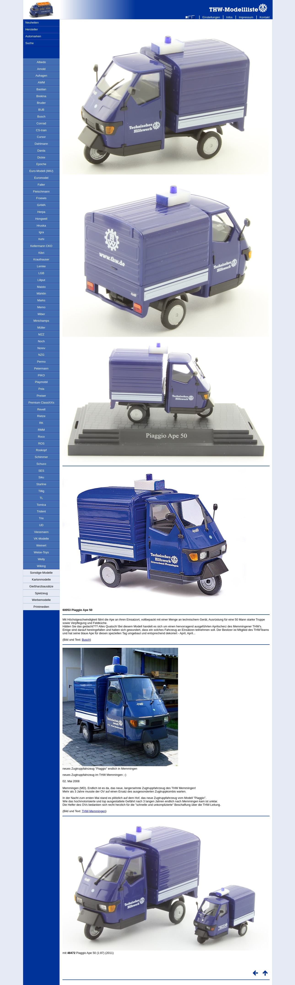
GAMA (41, 205)
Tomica (41, 504)
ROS (41, 443)
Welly (41, 559)
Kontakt (265, 17)
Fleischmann (41, 191)
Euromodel (41, 177)
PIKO (41, 375)
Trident (41, 511)
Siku (41, 477)
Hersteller (31, 29)
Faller (41, 184)
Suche (29, 43)
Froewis (41, 198)
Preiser (41, 395)
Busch (41, 116)
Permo (41, 361)
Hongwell (41, 218)
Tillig (41, 491)
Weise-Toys (41, 552)
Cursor (41, 137)
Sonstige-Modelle (41, 572)
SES (41, 470)
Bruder (41, 102)
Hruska (41, 225)
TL (41, 498)
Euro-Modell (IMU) (41, 171)
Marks (41, 300)
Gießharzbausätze (41, 586)
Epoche (41, 164)
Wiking (41, 566)
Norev (41, 348)
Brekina (41, 96)
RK (41, 423)
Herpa (41, 212)
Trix (41, 518)
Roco (41, 436)
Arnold (41, 69)
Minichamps (41, 320)
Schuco (41, 464)
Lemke (41, 266)
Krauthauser (41, 259)
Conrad (41, 123)
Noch (41, 341)
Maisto (41, 287)
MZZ (41, 334)
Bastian (41, 89)
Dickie (41, 157)
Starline (41, 484)
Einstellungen (211, 17)
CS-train (41, 130)
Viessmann (41, 532)
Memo (41, 307)
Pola (41, 389)
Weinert (41, 545)
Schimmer (41, 457)
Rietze (41, 416)
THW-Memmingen (94, 811)
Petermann (41, 368)
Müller (41, 327)
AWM (41, 82)
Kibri (41, 252)
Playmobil (41, 382)
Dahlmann (41, 143)
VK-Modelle (41, 538)
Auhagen (41, 75)
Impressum (246, 17)
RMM (41, 429)
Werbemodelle (41, 600)
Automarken (33, 36)
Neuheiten (32, 22)
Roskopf (41, 450)
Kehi (41, 239)
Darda (41, 150)
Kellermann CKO (41, 246)
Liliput (41, 280)
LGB (41, 273)
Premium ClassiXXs (41, 402)
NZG (41, 354)
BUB (41, 109)
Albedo (41, 62)
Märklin (41, 293)
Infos (229, 17)
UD (41, 525)
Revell (41, 409)
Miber (41, 314)
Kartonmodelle (41, 579)
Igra (41, 232)
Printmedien (41, 606)
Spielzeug (41, 593)
